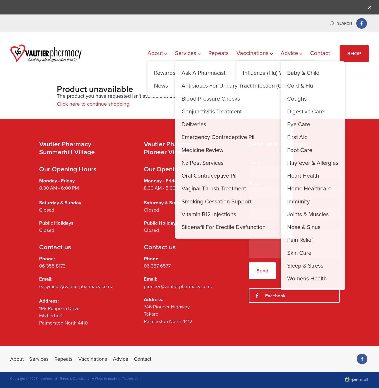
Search (340, 23)
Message (257, 226)
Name (254, 162)
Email (254, 204)
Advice (291, 53)
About (157, 53)
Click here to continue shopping (93, 103)
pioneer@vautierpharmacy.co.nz (178, 286)
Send (262, 270)
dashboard (48, 378)
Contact (320, 53)
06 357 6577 (157, 265)
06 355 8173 (52, 265)
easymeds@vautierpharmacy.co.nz (76, 286)
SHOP (354, 53)
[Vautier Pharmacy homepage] (46, 53)
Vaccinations (254, 53)
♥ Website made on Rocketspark (116, 378)
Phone (255, 183)
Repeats (218, 53)
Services (188, 53)
